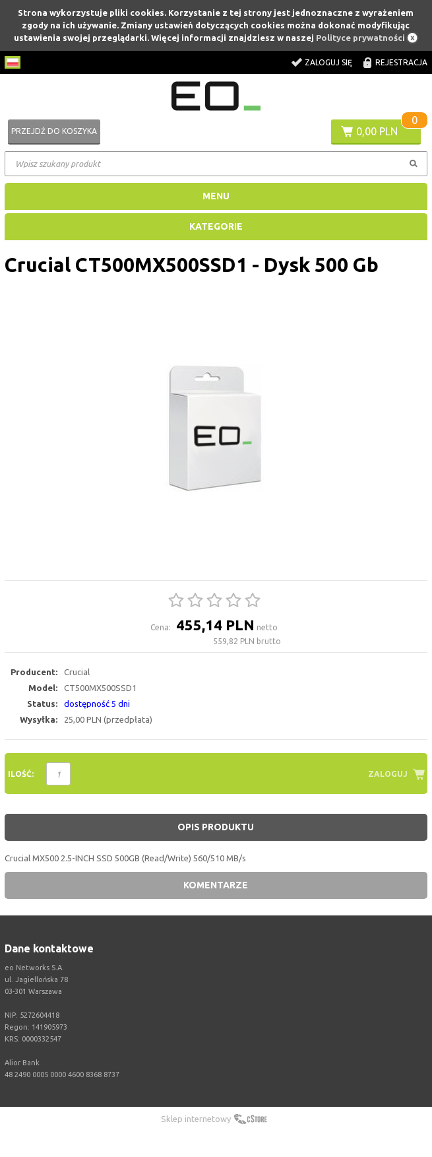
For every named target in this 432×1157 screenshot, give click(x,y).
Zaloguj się (328, 62)
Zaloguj (388, 774)
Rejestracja (401, 62)
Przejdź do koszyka (54, 131)
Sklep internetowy (196, 1118)
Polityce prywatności (360, 37)
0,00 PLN (377, 131)
